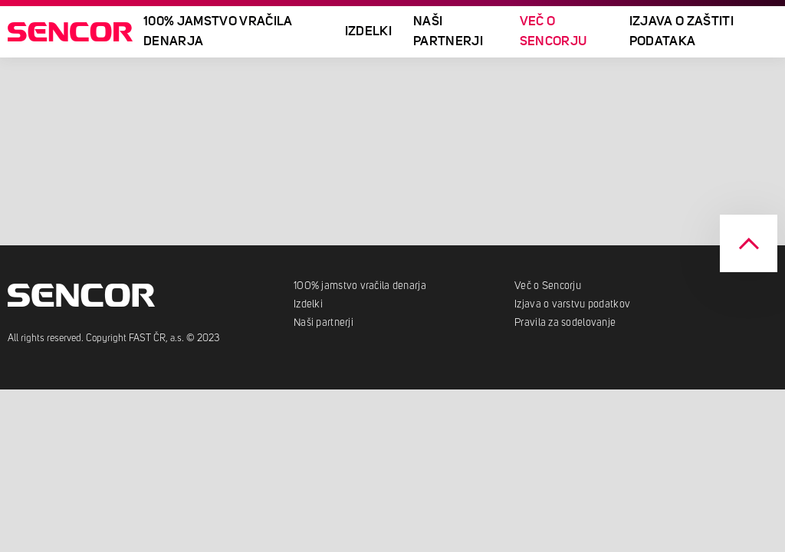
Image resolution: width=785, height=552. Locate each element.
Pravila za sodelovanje (565, 322)
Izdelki (368, 31)
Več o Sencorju (553, 31)
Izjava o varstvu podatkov (572, 304)
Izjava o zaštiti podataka (681, 31)
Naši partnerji (448, 31)
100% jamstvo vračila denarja (361, 286)
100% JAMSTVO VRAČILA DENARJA (218, 31)
